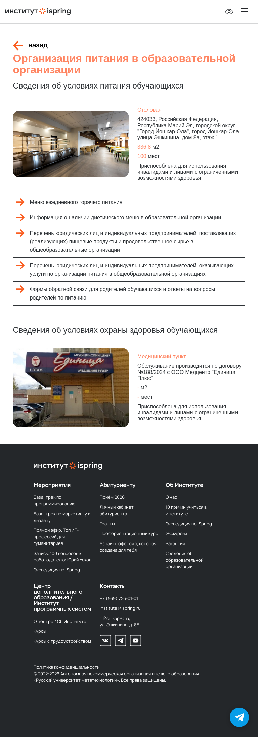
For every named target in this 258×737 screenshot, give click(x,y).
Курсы (40, 631)
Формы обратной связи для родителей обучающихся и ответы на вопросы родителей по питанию (122, 293)
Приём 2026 (112, 497)
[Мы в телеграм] (120, 640)
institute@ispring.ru (120, 608)
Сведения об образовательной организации (184, 559)
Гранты (107, 524)
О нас (171, 497)
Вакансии (175, 543)
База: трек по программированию (54, 500)
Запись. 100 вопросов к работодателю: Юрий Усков (62, 556)
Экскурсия (176, 533)
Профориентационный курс (129, 533)
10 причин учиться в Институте (186, 510)
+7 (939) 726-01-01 (119, 598)
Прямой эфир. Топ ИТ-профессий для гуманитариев (56, 536)
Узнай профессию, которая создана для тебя (128, 546)
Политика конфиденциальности (66, 667)
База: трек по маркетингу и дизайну (62, 517)
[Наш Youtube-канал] (135, 640)
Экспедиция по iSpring (57, 570)
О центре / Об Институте (60, 621)
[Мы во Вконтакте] (105, 640)
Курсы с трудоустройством (62, 641)
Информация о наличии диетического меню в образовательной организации (125, 217)
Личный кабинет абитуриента (117, 510)
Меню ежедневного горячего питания (76, 202)
